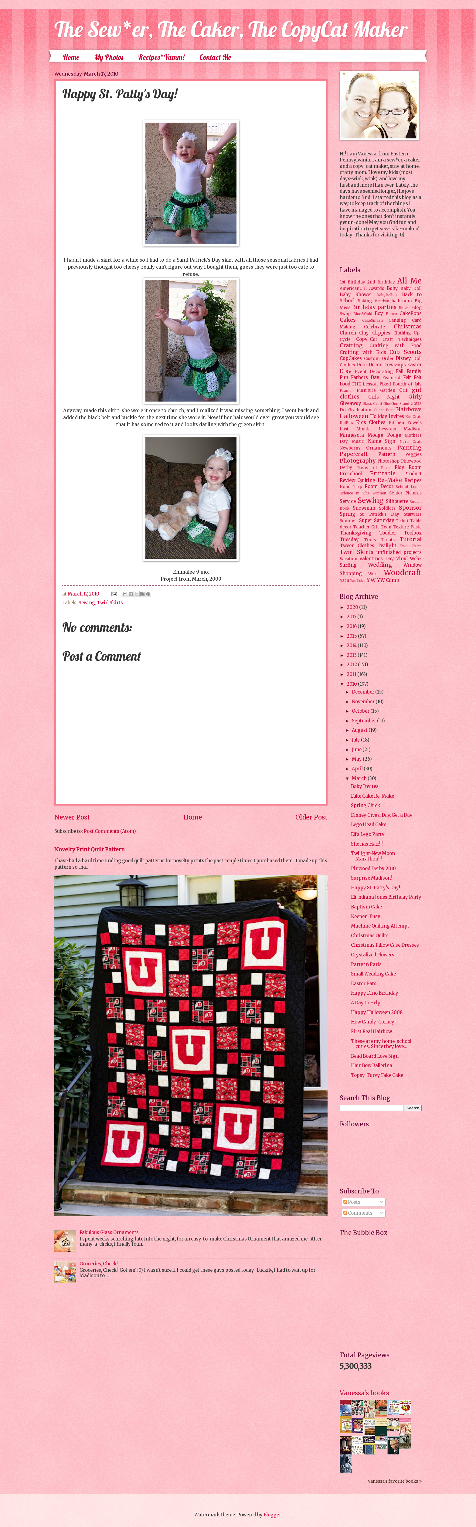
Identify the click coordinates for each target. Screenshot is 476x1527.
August (360, 730)
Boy (379, 313)
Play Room (408, 467)
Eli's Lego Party (368, 834)
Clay (364, 333)
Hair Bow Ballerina (371, 1065)
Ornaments (379, 448)
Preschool (351, 474)
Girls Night (384, 397)
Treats (388, 539)
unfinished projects (399, 552)
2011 (352, 674)
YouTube (357, 580)
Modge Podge (384, 435)
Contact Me (215, 57)
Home (71, 57)
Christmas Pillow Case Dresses (385, 945)
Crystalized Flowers (372, 955)
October (361, 711)
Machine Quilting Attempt (380, 926)
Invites (396, 416)
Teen (386, 527)
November (364, 701)
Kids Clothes (371, 422)
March (360, 778)
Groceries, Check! (99, 1264)
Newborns (350, 448)
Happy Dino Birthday (374, 993)
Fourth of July (407, 384)
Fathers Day (365, 377)
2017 (352, 616)
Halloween (354, 416)
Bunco (391, 313)
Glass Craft (372, 403)
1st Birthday (352, 282)
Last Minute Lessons (368, 429)
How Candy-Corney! (373, 1022)
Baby (392, 288)
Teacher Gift (366, 527)
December (363, 692)
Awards (376, 288)
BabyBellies (386, 295)
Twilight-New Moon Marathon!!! (373, 856)
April (358, 769)
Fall (399, 371)
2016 (352, 626)
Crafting (351, 345)
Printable (383, 473)
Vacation (348, 559)
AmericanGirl (353, 288)
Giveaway (350, 403)
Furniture (366, 390)
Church (348, 333)
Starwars (413, 514)
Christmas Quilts (370, 935)
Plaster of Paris (373, 467)
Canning (397, 320)
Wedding (380, 565)
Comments (357, 1213)
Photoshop (388, 461)
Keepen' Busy (365, 916)
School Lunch (409, 486)
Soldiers (387, 508)
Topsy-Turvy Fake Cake (377, 1075)
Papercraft (354, 454)
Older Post (311, 817)
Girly (415, 396)
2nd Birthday (381, 282)
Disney (403, 358)
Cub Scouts (405, 352)
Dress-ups (394, 365)
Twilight (386, 545)
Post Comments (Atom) (110, 831)
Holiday (378, 416)
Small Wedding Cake (373, 974)
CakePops (410, 313)
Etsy (345, 371)
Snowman (364, 508)
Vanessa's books (364, 1393)
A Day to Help (365, 1003)
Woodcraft (403, 572)
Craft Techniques (402, 339)
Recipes (413, 480)
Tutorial (411, 539)
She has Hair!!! (367, 844)
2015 (352, 636)
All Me (409, 281)
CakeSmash (372, 320)
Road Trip (351, 486)
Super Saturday (376, 520)
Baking (364, 301)
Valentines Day (376, 559)
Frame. (346, 390)
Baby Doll (411, 288)
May (357, 759)
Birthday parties (374, 307)
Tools (370, 539)
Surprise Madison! (371, 878)
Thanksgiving (356, 533)
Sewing (87, 603)
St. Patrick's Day (379, 514)
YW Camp (388, 580)
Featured (391, 377)
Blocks (404, 307)
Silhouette (397, 501)
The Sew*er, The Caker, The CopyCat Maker (231, 29)
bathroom (402, 301)
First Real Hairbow (371, 1031)
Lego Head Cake (368, 824)
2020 (353, 607)
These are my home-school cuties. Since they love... (381, 1044)
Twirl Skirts (110, 603)
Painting (409, 447)
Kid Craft (413, 416)
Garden (387, 390)
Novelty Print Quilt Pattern (89, 849)
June (357, 749)
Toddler (387, 533)
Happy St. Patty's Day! (375, 888)
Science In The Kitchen (363, 493)
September (364, 721)
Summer (348, 520)
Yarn (344, 580)
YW (371, 580)
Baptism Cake (366, 907)
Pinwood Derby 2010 (373, 868)
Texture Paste (407, 527)
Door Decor (369, 365)
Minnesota (352, 435)
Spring (347, 514)
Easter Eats (363, 983)
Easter (414, 365)
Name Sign (381, 441)
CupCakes (351, 358)
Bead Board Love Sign (375, 1056)
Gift (403, 390)
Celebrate (374, 327)
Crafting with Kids (363, 352)
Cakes (348, 320)
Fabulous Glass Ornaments (109, 1232)
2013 (352, 655)
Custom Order (379, 358)
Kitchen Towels (405, 422)
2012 (352, 664)
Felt (407, 377)
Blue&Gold (362, 313)
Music (358, 441)
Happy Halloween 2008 (377, 1012)
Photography (358, 460)
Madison (413, 429)
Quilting (366, 480)
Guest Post (384, 410)
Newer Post (72, 817)
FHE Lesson (365, 384)
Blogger (272, 1515)
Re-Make (390, 480)
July (356, 740)
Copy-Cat (366, 339)
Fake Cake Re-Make (372, 796)
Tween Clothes (357, 545)
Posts (351, 1202)
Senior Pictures (405, 493)
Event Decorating (374, 371)
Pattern (386, 454)
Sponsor (410, 507)
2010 (352, 684)
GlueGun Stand (396, 403)
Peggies (413, 454)
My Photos (108, 57)
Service (348, 501)
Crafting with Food (395, 345)
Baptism (382, 301)
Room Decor (379, 486)
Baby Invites (365, 786)
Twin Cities (410, 546)
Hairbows (409, 409)
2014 (352, 645)
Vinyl (402, 559)
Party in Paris (366, 964)
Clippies (381, 333)
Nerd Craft (410, 441)
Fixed (385, 384)
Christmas (408, 326)
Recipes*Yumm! (161, 57)
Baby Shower (356, 294)
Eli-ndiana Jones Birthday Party (386, 897)
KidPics (346, 422)
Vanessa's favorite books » (395, 1481)
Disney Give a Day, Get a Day (382, 815)
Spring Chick (365, 805)
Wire (373, 573)
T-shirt (402, 520)
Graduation (359, 409)
